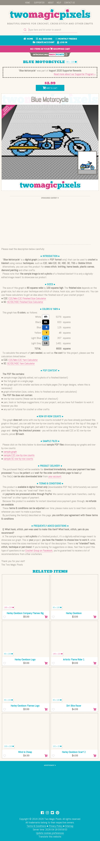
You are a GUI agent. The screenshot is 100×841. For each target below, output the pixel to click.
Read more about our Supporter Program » (74, 74)
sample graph (10, 451)
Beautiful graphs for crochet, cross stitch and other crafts (50, 23)
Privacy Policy (55, 826)
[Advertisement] (50, 220)
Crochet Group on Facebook (39, 550)
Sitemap (69, 826)
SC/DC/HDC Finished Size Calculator (25, 302)
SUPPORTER (39, 2)
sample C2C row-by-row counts (19, 455)
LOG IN (62, 42)
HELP (59, 2)
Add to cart (50, 88)
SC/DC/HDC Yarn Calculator (21, 363)
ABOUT (51, 2)
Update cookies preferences (50, 833)
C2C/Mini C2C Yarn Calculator (23, 360)
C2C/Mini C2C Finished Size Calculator (27, 298)
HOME (27, 2)
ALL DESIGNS (44, 39)
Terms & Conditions (36, 826)
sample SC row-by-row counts (18, 458)
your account (54, 476)
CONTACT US (69, 2)
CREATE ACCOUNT (43, 42)
